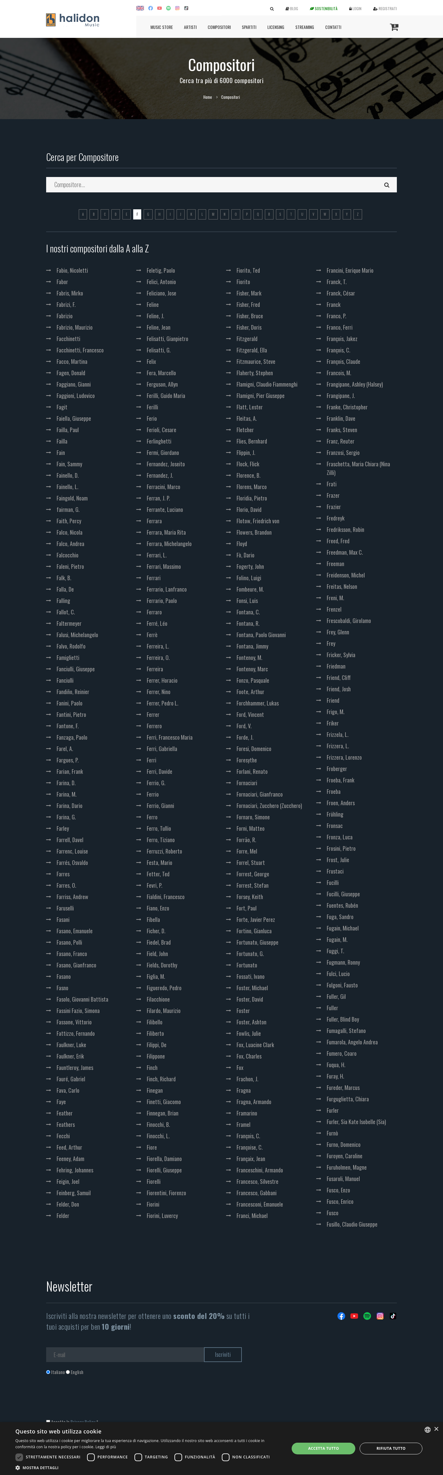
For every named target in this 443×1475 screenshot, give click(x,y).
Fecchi (63, 1136)
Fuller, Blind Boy (343, 1019)
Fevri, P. (154, 885)
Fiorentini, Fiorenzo (166, 1193)
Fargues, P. (68, 760)
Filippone (156, 1056)
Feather (65, 1113)
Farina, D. (66, 783)
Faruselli (65, 908)
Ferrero (154, 726)
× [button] (436, 1429)
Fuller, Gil (336, 996)
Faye (61, 1102)
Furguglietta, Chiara (348, 1099)
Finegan (155, 1090)
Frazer (333, 495)
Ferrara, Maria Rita (166, 532)
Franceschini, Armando (260, 1170)
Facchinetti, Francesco (80, 350)
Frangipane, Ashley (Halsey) (355, 384)
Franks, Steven (342, 430)
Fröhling (335, 814)
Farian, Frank (70, 771)
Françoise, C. (250, 1147)
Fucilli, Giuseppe (343, 894)
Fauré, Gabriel (71, 1079)
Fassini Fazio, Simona (78, 1011)
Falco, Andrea (70, 544)
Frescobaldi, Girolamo (349, 621)
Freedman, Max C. (345, 552)
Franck (334, 304)
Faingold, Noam (72, 498)
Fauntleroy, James (75, 1067)
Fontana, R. (248, 623)
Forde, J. (245, 737)
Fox (240, 1067)
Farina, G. (66, 817)
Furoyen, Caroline (344, 1156)
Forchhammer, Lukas (258, 703)
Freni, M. (335, 598)
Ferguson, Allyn (162, 384)
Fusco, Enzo (338, 1190)
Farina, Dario (69, 806)
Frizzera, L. (338, 746)
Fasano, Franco (72, 954)
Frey (331, 643)
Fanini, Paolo (69, 703)
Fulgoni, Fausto (342, 985)
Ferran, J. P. (158, 498)
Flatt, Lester (250, 407)
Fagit (62, 407)
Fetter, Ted (158, 874)
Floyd (242, 544)
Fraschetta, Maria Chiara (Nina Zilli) (358, 468)
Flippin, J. (246, 452)
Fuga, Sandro (340, 917)
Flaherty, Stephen (255, 373)
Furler (333, 1110)
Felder (63, 1216)
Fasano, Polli (69, 942)
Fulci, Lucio (338, 974)
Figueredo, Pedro (164, 988)
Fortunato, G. (250, 954)
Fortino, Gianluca (254, 931)
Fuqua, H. (336, 1065)
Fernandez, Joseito (166, 464)
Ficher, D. (156, 931)
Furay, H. (335, 1076)
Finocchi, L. (158, 1136)
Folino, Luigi (249, 578)
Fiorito (243, 282)
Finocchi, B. (158, 1124)
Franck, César (341, 293)
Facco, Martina (72, 361)
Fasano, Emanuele (75, 931)
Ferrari (154, 578)
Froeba (334, 791)
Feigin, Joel (68, 1181)
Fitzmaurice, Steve (256, 361)
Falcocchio (67, 555)
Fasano (64, 976)
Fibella (153, 919)
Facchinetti (68, 339)
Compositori (219, 27)
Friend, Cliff (339, 677)
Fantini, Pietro (71, 714)
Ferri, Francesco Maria (170, 737)
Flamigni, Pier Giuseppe (261, 396)
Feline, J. (155, 316)
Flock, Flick (248, 464)
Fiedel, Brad (159, 942)
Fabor (62, 282)
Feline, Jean (158, 327)
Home (207, 97)
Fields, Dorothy (162, 965)
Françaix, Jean (251, 1159)
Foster (243, 1011)
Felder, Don (68, 1204)
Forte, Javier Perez (256, 919)
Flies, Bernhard (252, 441)
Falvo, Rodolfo (71, 646)
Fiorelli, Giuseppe (164, 1170)
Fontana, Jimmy (252, 646)
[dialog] (221, 1448)
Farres (63, 874)
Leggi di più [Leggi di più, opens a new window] (105, 1446)
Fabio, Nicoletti (72, 270)
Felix (151, 361)
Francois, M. (339, 373)
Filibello (154, 1022)
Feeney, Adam (70, 1159)
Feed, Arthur (69, 1147)
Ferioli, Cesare (161, 430)
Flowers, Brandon (254, 532)
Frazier (334, 507)
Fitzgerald (247, 339)
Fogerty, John (250, 566)
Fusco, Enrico (340, 1201)
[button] (148, 1467)
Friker (333, 723)
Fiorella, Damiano (164, 1159)
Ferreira (155, 669)
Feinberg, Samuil (74, 1193)
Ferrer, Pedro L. (162, 703)
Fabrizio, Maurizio (75, 327)
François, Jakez (342, 339)
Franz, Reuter (340, 441)
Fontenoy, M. (249, 657)
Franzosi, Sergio (343, 452)
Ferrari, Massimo (164, 566)
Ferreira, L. (158, 646)
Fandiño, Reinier (73, 692)
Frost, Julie (338, 860)
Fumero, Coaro (342, 1053)
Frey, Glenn (338, 632)
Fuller (332, 1008)
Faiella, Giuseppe (74, 418)
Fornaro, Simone (253, 817)
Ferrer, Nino (158, 692)
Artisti (190, 27)
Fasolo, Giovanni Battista (82, 999)
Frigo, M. (336, 712)
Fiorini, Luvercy (162, 1216)
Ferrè (152, 635)
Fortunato (247, 965)
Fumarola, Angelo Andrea (352, 1042)
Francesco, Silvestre (257, 1181)
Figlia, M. (156, 976)
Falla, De (65, 589)
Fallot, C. (66, 612)
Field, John (157, 954)
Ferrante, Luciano (165, 509)
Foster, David (250, 999)
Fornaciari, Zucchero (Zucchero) (269, 806)
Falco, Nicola (69, 532)
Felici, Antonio (161, 282)
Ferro (152, 817)
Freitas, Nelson (342, 586)
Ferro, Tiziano (161, 840)
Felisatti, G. (159, 350)
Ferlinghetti (159, 441)
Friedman (336, 666)
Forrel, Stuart (251, 862)
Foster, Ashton (251, 1022)
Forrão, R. (246, 840)
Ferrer (153, 714)
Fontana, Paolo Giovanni (261, 635)
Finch (152, 1067)
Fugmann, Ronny (343, 962)
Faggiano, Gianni (74, 384)
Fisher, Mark (249, 293)
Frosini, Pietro (341, 848)
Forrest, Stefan (253, 885)
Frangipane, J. (341, 396)
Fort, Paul (247, 908)
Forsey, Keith (250, 897)
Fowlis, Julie (249, 1033)
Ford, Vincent (250, 714)
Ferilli (152, 407)
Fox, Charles (249, 1056)
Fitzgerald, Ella (252, 350)
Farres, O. (66, 885)
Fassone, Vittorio (74, 1022)
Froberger (337, 769)
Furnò (332, 1133)
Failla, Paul (68, 430)
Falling (63, 601)
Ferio (152, 418)
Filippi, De (156, 1045)
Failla (62, 441)
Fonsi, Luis (247, 601)
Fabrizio (65, 316)
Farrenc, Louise (72, 851)
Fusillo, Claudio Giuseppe (352, 1224)
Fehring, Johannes (75, 1170)
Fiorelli (154, 1181)
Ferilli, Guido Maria (166, 396)
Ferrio (153, 794)
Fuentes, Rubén (342, 905)
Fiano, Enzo (158, 908)
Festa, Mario (159, 862)
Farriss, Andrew (72, 897)
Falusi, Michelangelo (77, 635)
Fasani (63, 919)
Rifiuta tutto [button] (391, 1448)
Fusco (332, 1213)
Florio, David (249, 509)
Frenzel (334, 609)
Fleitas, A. (247, 418)
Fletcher (245, 430)
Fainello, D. (68, 475)
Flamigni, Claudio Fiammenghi (267, 384)
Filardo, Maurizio (164, 1011)
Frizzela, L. (338, 734)
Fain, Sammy (69, 464)
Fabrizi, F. (66, 304)
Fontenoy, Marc (252, 669)
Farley (63, 828)
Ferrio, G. (156, 783)
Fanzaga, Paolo (72, 737)
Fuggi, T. (335, 951)
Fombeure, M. (250, 589)
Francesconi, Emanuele (260, 1204)
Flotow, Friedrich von (258, 521)
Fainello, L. (67, 487)
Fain (61, 452)
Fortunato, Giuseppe (257, 942)
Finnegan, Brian (162, 1113)
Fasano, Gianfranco (76, 965)
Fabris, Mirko (70, 293)
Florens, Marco (252, 487)
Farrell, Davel (70, 840)
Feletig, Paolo (161, 270)
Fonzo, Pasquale (253, 680)
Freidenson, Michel (346, 575)
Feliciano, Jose (161, 293)
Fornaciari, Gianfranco (260, 794)
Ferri (151, 760)
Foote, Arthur (250, 692)
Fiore (152, 1147)
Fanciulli (65, 680)
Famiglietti (68, 657)
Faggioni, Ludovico (76, 396)
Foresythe (247, 760)
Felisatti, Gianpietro (167, 339)
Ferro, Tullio (159, 828)
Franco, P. (336, 316)
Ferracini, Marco (163, 487)
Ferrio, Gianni (160, 806)
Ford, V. (244, 726)
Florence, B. (249, 475)
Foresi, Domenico (254, 749)
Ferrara (154, 521)
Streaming (304, 27)
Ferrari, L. (157, 555)
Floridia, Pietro (252, 498)
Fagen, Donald (71, 373)
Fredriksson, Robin (345, 529)
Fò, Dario (245, 555)
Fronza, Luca (340, 837)
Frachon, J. (247, 1079)
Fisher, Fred (248, 304)
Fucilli (333, 882)
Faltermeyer (69, 623)
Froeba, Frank (340, 780)
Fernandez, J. (160, 475)
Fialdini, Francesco (166, 897)
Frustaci (335, 871)
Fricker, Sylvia (341, 655)
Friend (333, 700)
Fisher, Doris (249, 327)
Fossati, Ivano (251, 976)
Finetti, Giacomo (164, 1102)
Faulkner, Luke (71, 1045)
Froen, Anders (341, 803)
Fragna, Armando (254, 1102)
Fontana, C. (248, 612)
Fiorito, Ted (248, 270)
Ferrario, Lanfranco (167, 589)
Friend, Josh (339, 689)
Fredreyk (336, 518)
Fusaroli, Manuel (343, 1179)
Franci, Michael (252, 1216)
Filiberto (155, 1033)
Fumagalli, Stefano (346, 1031)
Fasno (62, 988)
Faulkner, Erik (70, 1056)
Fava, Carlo (68, 1090)
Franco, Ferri (340, 327)
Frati (332, 484)
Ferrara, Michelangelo (169, 544)
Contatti (333, 27)
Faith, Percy (69, 521)
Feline (153, 304)
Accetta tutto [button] (323, 1448)
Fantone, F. (68, 726)
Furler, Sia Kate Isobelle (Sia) (356, 1122)
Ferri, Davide (159, 771)
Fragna (244, 1090)
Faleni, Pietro (70, 566)
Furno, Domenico (344, 1144)
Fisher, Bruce (250, 316)
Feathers (66, 1124)
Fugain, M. (337, 939)
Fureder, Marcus (343, 1087)
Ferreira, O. (158, 657)
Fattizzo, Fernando (76, 1033)
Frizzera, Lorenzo (344, 757)
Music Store (161, 27)
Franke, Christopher (347, 407)
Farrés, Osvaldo (72, 862)
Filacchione (158, 999)
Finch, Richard (161, 1079)
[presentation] (93, 1400)
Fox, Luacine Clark (255, 1045)
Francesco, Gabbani (257, 1193)
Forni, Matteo (251, 828)
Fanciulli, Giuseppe (76, 669)
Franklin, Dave (341, 418)
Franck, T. (337, 282)
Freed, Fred (338, 541)
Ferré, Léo (157, 623)
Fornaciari (247, 783)
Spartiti (249, 27)
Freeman (335, 564)
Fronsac (335, 826)
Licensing (275, 27)
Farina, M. (67, 794)
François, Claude (343, 361)
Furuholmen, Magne (347, 1167)
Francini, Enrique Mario (350, 270)
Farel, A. (65, 749)
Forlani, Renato (252, 771)
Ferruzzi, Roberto (164, 851)
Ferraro (154, 612)
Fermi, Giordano (163, 452)
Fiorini (153, 1204)
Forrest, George (253, 874)
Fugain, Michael (343, 928)
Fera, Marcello (161, 373)
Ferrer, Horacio (162, 680)
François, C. (248, 1136)
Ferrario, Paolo (162, 601)
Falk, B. (64, 578)
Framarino (247, 1113)
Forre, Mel (247, 851)
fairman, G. (68, 509)
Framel (243, 1124)
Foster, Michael (252, 988)
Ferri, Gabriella (162, 749)
